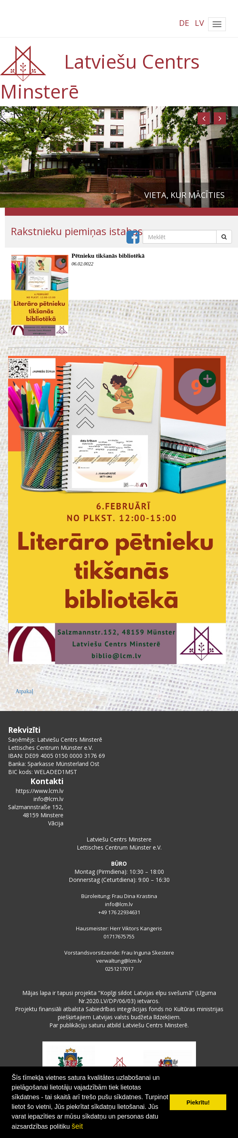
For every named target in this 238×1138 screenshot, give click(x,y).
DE (184, 22)
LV (199, 22)
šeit (77, 1126)
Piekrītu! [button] (198, 1102)
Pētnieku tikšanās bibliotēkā (108, 255)
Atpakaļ (24, 691)
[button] (204, 118)
